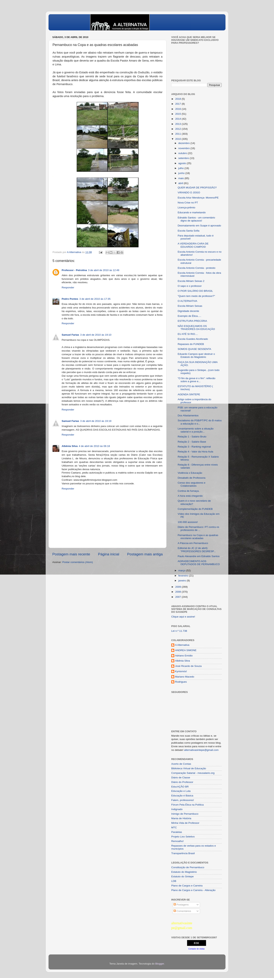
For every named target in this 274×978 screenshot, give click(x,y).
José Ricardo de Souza (188, 666)
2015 (178, 113)
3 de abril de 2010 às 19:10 (96, 334)
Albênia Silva (70, 446)
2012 (178, 128)
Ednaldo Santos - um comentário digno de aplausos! (196, 219)
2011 (178, 133)
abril (181, 183)
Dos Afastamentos (188, 415)
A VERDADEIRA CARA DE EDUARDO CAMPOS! (193, 245)
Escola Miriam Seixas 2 (191, 281)
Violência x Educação (190, 472)
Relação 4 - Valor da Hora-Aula (195, 451)
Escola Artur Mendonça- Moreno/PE (198, 197)
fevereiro (183, 575)
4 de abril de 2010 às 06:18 (94, 446)
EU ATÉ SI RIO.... (188, 334)
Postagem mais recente (71, 554)
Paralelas (176, 832)
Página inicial (108, 554)
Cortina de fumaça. (188, 490)
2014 (178, 118)
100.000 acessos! (188, 522)
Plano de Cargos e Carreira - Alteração (193, 890)
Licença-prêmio (186, 207)
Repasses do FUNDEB (191, 344)
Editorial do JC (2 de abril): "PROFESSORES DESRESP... (197, 550)
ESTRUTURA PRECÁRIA (192, 320)
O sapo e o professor (190, 286)
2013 (178, 124)
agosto (182, 163)
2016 (178, 109)
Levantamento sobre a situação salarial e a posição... (195, 430)
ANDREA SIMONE (186, 650)
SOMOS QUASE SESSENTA (194, 349)
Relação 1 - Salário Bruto (192, 436)
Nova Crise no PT (188, 202)
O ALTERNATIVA (187, 301)
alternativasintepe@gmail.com (201, 750)
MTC (174, 827)
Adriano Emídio (184, 655)
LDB (173, 881)
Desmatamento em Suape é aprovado (199, 225)
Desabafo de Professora (192, 477)
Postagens (181, 904)
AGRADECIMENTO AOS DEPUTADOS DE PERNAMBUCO (199, 563)
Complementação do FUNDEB (195, 509)
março (182, 570)
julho (181, 168)
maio (181, 178)
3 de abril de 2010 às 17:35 (95, 298)
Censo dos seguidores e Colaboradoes (192, 484)
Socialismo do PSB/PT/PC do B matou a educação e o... (200, 422)
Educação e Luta (180, 791)
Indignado (176, 809)
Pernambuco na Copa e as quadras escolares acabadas (198, 537)
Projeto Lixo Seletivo (183, 836)
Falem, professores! (182, 800)
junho (181, 173)
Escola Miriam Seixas (190, 305)
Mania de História (181, 818)
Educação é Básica (182, 795)
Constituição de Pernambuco (187, 867)
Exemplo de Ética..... (189, 316)
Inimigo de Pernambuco (184, 813)
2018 (178, 98)
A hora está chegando (190, 495)
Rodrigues (181, 681)
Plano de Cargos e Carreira (186, 885)
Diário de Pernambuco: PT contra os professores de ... (198, 528)
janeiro (182, 580)
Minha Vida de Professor (185, 822)
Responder (68, 287)
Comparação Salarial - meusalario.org (192, 773)
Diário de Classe (180, 777)
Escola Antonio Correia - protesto (196, 267)
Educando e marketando (192, 212)
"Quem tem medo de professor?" (196, 296)
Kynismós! (181, 671)
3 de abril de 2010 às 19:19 (96, 421)
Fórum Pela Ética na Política (187, 804)
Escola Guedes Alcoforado (193, 339)
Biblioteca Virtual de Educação (188, 768)
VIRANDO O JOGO (189, 192)
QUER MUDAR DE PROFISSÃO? (197, 187)
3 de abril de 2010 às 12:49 (103, 270)
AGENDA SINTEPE (189, 394)
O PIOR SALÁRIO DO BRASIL (195, 290)
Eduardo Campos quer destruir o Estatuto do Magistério (196, 355)
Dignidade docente (188, 311)
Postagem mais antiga (145, 554)
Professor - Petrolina (74, 270)
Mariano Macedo (184, 676)
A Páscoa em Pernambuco (193, 543)
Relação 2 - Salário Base (192, 441)
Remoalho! (177, 841)
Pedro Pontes (70, 298)
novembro (184, 148)
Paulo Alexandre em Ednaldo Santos (199, 556)
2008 (178, 591)
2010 (178, 139)
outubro (183, 153)
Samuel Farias (70, 334)
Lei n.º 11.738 (179, 630)
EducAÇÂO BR (180, 786)
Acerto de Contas (181, 763)
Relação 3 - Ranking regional (194, 446)
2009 (178, 586)
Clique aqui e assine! (183, 616)
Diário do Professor (182, 782)
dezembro (184, 143)
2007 (178, 596)
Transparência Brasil (183, 853)
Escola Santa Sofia (188, 230)
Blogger (159, 963)
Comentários (182, 911)
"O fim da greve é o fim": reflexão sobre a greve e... (196, 380)
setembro (184, 158)
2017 (178, 103)
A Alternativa (182, 645)
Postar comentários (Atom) (77, 562)
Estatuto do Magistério (184, 871)
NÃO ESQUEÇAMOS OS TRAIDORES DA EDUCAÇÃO (196, 327)
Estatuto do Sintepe (182, 876)
